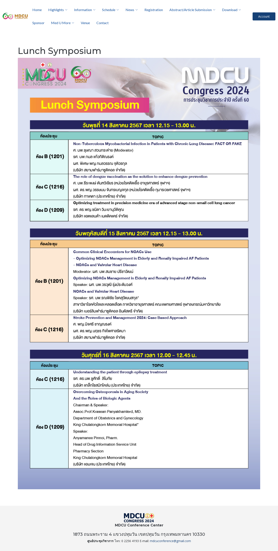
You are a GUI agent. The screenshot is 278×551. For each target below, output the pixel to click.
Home (37, 10)
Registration (153, 10)
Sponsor (38, 23)
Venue (85, 23)
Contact (102, 23)
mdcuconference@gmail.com (170, 541)
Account (264, 16)
